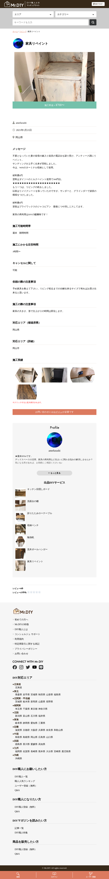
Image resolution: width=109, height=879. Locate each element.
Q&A (17, 790)
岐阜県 (18, 723)
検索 (92, 22)
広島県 (41, 737)
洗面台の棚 (33, 501)
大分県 (49, 751)
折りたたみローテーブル (39, 513)
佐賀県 (26, 751)
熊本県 (41, 751)
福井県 (41, 716)
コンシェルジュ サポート (27, 634)
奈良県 (49, 730)
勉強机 (30, 537)
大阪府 (34, 730)
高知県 (41, 744)
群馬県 (34, 701)
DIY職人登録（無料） (26, 807)
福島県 (57, 694)
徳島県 (18, 744)
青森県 (18, 694)
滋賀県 (18, 730)
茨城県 (18, 701)
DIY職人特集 (21, 832)
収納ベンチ (33, 525)
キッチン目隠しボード (38, 489)
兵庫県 (41, 730)
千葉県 (26, 709)
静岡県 (26, 723)
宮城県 (34, 694)
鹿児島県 (66, 751)
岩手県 (26, 694)
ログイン (57, 412)
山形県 (49, 694)
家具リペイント (35, 561)
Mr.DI (46, 868)
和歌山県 (58, 730)
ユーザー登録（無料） (26, 785)
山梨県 (41, 701)
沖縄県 (18, 758)
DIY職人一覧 (21, 776)
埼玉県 (18, 709)
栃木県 (26, 701)
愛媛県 (34, 744)
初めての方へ (21, 619)
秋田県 (41, 694)
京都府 (26, 730)
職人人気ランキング (25, 781)
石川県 (34, 716)
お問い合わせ (21, 653)
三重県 (41, 723)
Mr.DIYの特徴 (22, 624)
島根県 (26, 737)
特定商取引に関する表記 (27, 643)
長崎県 (34, 751)
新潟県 (18, 716)
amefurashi (21, 123)
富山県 (26, 716)
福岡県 (18, 751)
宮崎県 (57, 751)
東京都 (34, 709)
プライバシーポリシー (26, 648)
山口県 (49, 737)
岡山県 (16, 330)
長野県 (49, 701)
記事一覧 (19, 828)
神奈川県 (42, 709)
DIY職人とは (21, 629)
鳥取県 (18, 737)
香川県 (26, 744)
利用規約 (19, 639)
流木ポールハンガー (37, 549)
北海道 (18, 687)
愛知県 (34, 723)
